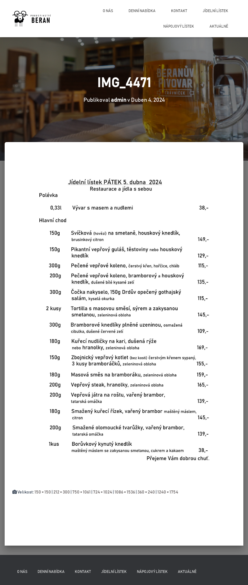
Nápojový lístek (178, 26)
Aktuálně (219, 26)
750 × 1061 (81, 492)
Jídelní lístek (215, 11)
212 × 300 (61, 492)
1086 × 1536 (125, 492)
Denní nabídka (142, 11)
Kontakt (179, 11)
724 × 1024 (102, 492)
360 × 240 (146, 492)
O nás (108, 11)
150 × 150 (42, 492)
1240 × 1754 (167, 492)
